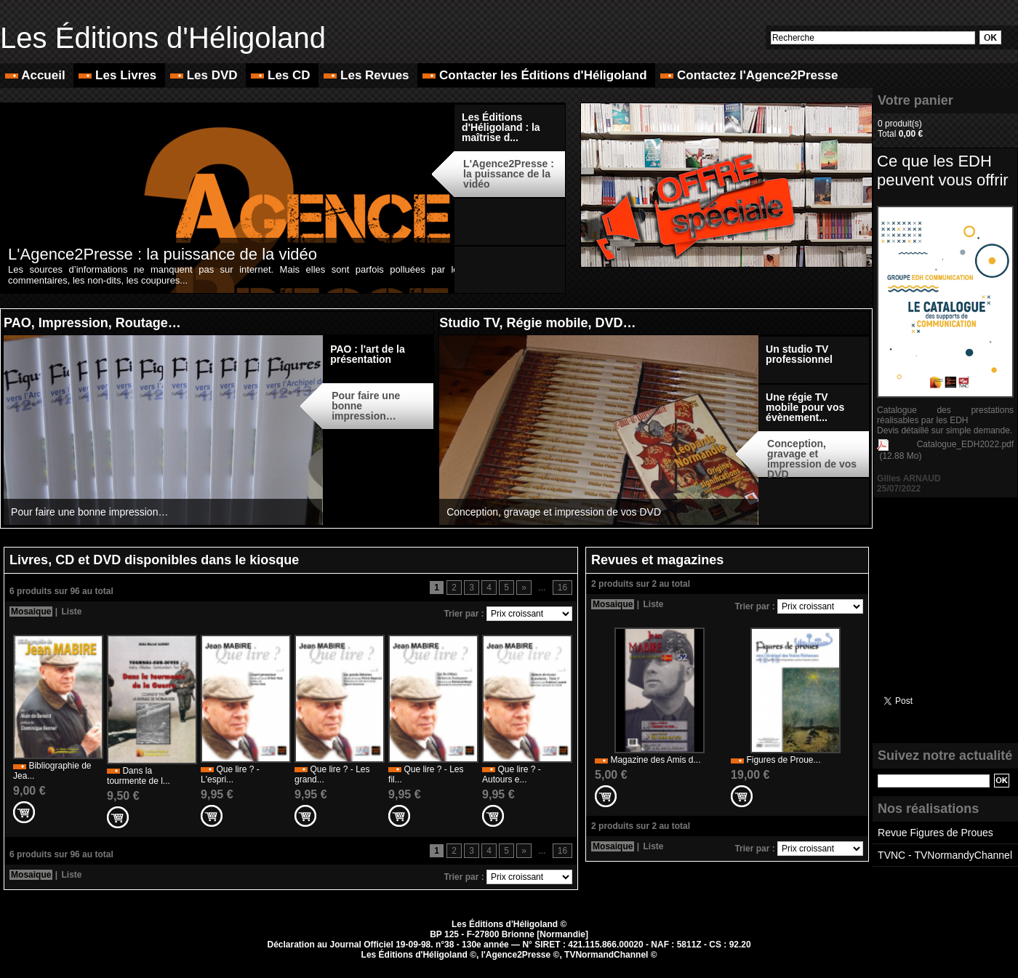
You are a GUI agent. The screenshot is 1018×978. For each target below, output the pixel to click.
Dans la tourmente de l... (138, 776)
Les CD (282, 75)
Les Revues (368, 75)
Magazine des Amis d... (655, 760)
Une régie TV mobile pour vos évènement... (805, 407)
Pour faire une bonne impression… (89, 512)
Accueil (36, 75)
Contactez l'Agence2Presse (749, 75)
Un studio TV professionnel (799, 354)
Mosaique (31, 611)
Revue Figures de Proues (935, 832)
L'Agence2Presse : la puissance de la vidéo (162, 254)
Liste (71, 611)
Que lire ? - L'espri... (230, 774)
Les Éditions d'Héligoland (163, 38)
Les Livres (119, 75)
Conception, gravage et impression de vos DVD (553, 512)
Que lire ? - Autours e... (511, 774)
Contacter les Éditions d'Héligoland (536, 75)
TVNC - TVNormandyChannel (945, 855)
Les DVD (205, 75)
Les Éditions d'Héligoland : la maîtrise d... (501, 127)
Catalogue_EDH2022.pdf (965, 444)
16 (562, 587)
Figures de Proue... (783, 760)
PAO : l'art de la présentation (367, 354)
